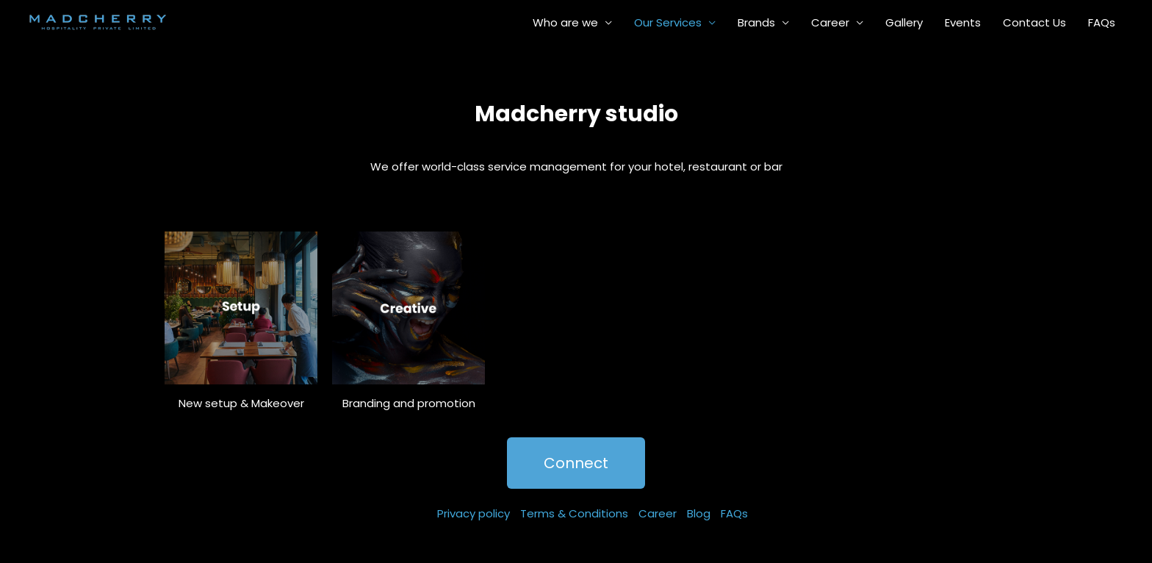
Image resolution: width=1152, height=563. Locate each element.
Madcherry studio (576, 113)
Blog (698, 513)
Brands (756, 22)
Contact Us (1034, 22)
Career (830, 22)
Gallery (904, 22)
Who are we (565, 22)
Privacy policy (473, 513)
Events (963, 22)
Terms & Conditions (574, 513)
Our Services (668, 22)
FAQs (1101, 22)
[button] (576, 463)
